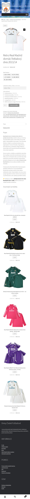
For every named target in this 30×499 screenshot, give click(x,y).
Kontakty (4, 448)
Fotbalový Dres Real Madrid (15, 19)
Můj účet (3, 487)
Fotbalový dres (6, 115)
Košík (3, 488)
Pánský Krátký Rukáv (14, 115)
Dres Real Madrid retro (21, 114)
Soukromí (4, 471)
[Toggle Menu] (27, 14)
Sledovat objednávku (6, 485)
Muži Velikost (6, 72)
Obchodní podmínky (6, 453)
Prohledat (15, 496)
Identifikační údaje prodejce (8, 452)
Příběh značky (5, 446)
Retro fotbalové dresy (11, 117)
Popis (4, 124)
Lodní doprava (5, 467)
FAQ (2, 469)
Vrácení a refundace (6, 473)
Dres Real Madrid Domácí (11, 114)
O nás (3, 445)
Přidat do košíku (14, 105)
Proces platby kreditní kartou (8, 466)
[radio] (7, 75)
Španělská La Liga (20, 117)
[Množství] (5, 105)
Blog (3, 450)
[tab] (14, 124)
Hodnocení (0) (6, 128)
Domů (4, 19)
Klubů (7, 19)
